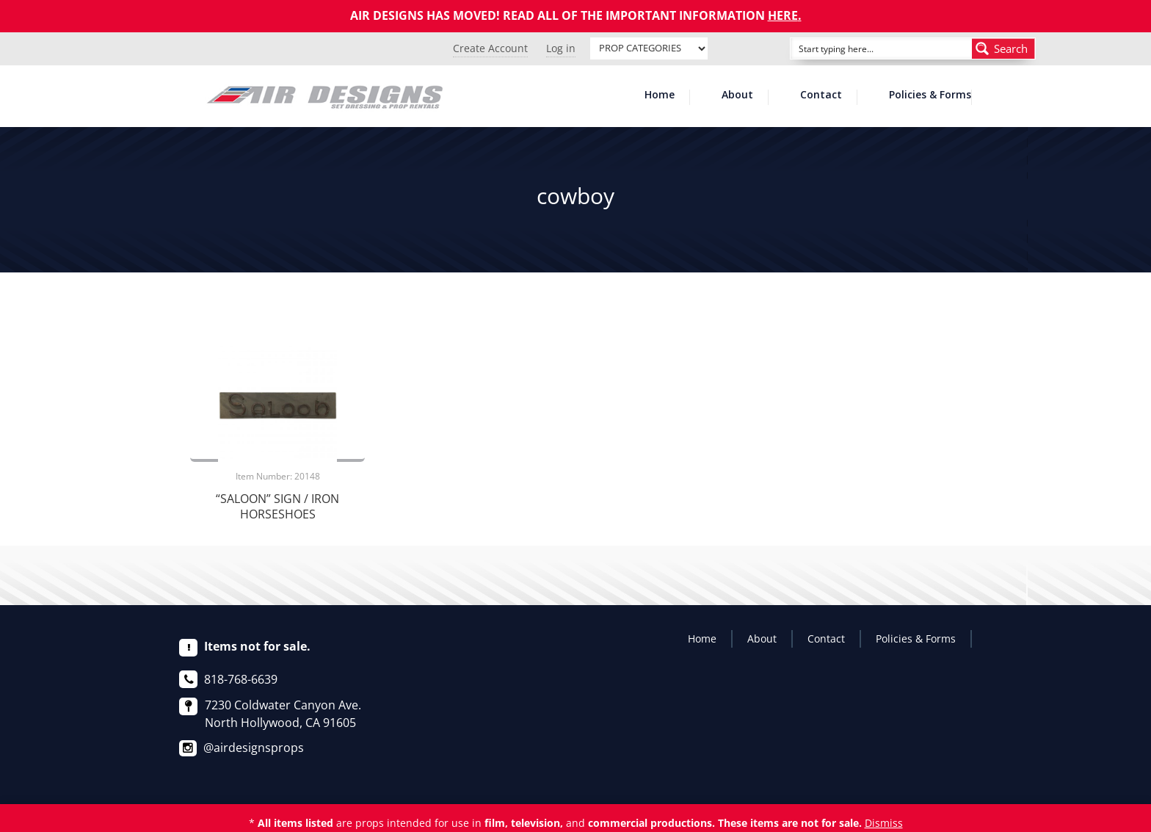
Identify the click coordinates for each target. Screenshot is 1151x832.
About (737, 95)
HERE (783, 15)
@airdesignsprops (253, 747)
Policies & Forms (930, 95)
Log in (561, 48)
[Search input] (865, 48)
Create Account (490, 48)
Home (660, 95)
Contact (821, 95)
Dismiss (884, 823)
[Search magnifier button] (1003, 48)
